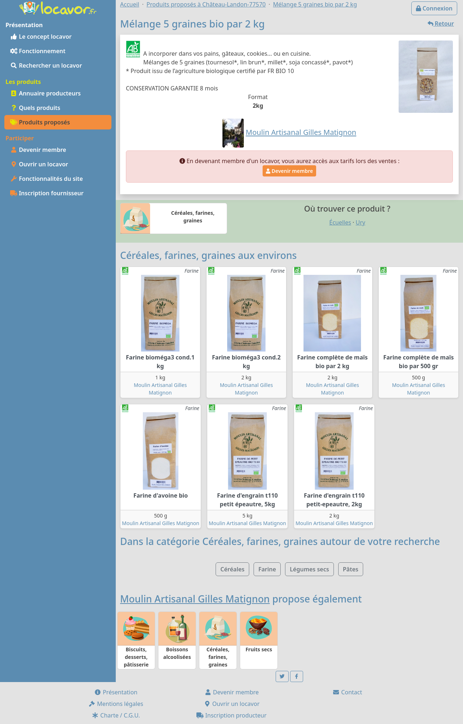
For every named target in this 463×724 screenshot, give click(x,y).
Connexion (434, 8)
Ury (360, 222)
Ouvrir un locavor (39, 164)
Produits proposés (40, 122)
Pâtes (350, 569)
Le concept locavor (41, 37)
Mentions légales (115, 704)
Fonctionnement (37, 51)
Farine (267, 569)
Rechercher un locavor (46, 65)
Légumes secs (309, 569)
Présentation (115, 692)
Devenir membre (38, 150)
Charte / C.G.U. (116, 715)
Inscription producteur (231, 715)
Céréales (232, 569)
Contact (347, 692)
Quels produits (35, 108)
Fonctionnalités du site (46, 179)
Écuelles (340, 222)
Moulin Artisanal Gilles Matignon (160, 523)
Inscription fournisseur (47, 193)
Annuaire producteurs (45, 93)
